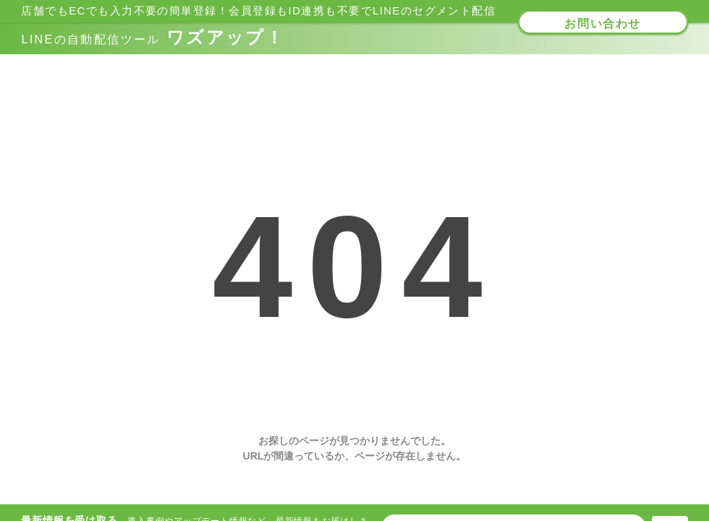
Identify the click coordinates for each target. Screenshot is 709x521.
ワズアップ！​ (152, 37)
